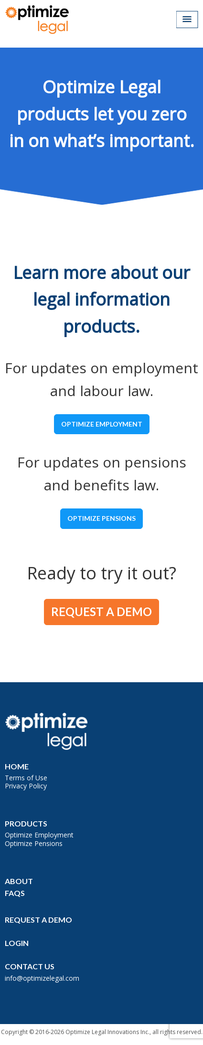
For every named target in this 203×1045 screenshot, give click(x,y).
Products (26, 823)
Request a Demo (101, 611)
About (19, 881)
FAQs (15, 892)
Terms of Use (26, 777)
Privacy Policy (26, 785)
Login (17, 942)
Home (17, 766)
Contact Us (29, 966)
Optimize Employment (101, 424)
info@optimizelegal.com (42, 978)
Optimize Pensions (101, 518)
